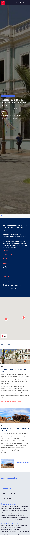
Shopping (5, 283)
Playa (4, 266)
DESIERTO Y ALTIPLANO (6, 115)
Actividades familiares (10, 287)
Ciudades (5, 267)
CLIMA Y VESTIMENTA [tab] (9, 493)
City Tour (6, 284)
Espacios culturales (9, 288)
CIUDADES (19, 115)
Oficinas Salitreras (9, 278)
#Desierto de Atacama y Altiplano (8, 95)
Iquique (3, 111)
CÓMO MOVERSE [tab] (8, 488)
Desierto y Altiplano (9, 265)
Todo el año (6, 273)
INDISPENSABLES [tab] (7, 498)
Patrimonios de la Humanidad (12, 285)
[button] (6, 319)
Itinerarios (6, 216)
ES (18, 3)
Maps (4, 336)
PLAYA (13, 115)
